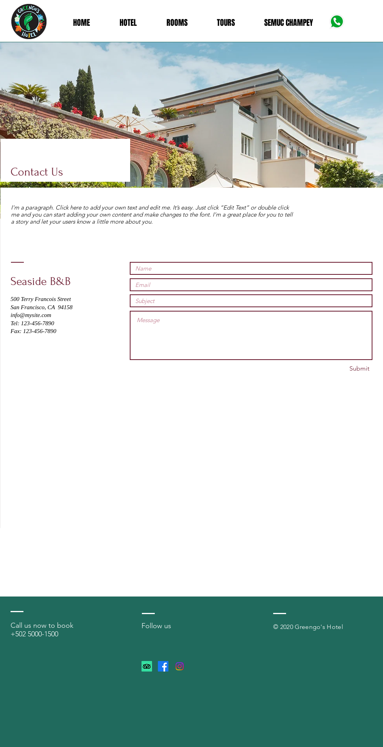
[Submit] (359, 368)
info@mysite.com (31, 315)
